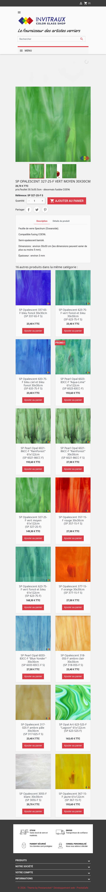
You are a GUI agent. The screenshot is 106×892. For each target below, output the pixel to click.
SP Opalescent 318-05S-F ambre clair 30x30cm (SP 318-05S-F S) (73, 660)
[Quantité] (35, 201)
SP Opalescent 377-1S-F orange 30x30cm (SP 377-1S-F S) (73, 589)
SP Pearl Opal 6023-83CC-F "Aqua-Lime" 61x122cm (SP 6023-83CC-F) (73, 383)
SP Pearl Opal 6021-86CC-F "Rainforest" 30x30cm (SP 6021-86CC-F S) (73, 452)
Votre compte (24, 872)
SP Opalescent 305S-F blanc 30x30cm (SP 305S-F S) (33, 797)
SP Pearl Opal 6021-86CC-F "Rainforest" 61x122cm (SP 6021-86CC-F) (33, 452)
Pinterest (45, 210)
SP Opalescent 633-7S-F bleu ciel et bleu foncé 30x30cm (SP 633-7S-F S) (33, 383)
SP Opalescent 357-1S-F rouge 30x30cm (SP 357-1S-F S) (73, 520)
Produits (21, 860)
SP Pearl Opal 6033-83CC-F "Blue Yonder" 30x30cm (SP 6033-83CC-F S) (33, 660)
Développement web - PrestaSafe (71, 887)
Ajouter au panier (66, 201)
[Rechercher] (51, 39)
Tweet (37, 210)
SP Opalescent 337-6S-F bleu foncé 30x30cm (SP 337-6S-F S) (33, 313)
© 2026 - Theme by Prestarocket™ (36, 887)
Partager (29, 210)
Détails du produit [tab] (61, 221)
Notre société (24, 866)
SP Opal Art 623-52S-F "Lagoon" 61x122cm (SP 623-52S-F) (73, 727)
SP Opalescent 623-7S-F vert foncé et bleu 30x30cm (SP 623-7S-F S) (73, 314)
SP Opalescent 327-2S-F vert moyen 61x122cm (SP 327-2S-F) (33, 521)
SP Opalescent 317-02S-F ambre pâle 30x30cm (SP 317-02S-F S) (33, 729)
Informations (24, 878)
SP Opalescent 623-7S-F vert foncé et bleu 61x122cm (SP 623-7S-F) (33, 591)
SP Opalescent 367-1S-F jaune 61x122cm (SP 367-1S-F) (73, 797)
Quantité (19, 200)
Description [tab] (41, 221)
